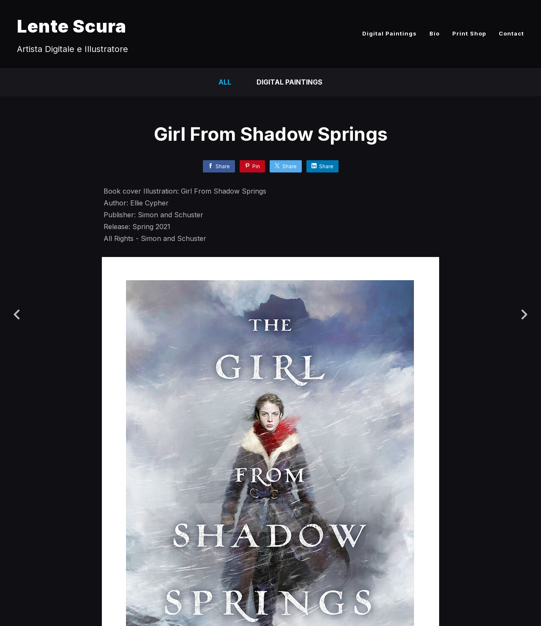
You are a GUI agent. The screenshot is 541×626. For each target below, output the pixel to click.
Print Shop (469, 33)
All (225, 82)
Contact (511, 33)
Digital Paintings (389, 33)
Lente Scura (71, 26)
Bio (434, 33)
